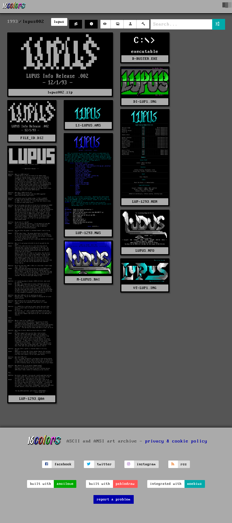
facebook (63, 464)
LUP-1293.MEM (144, 202)
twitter (104, 464)
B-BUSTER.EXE (144, 59)
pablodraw (125, 484)
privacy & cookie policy (176, 441)
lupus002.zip (60, 92)
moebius (194, 484)
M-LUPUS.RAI (88, 279)
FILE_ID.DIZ (32, 138)
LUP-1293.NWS (88, 233)
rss (184, 464)
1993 (12, 21)
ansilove (65, 484)
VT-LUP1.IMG (145, 288)
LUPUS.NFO (145, 251)
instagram (146, 464)
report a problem (113, 499)
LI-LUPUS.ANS (88, 125)
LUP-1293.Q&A (31, 399)
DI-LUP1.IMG (145, 102)
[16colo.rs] (14, 6)
